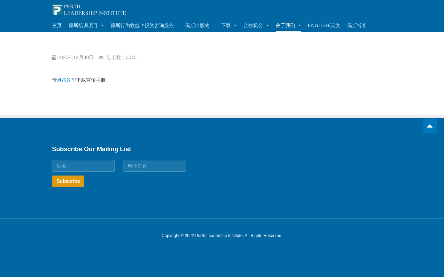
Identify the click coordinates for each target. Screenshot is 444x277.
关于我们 (288, 25)
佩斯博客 (357, 25)
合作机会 (256, 25)
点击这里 (66, 80)
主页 (57, 25)
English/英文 (324, 25)
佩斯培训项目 (86, 25)
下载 (229, 25)
